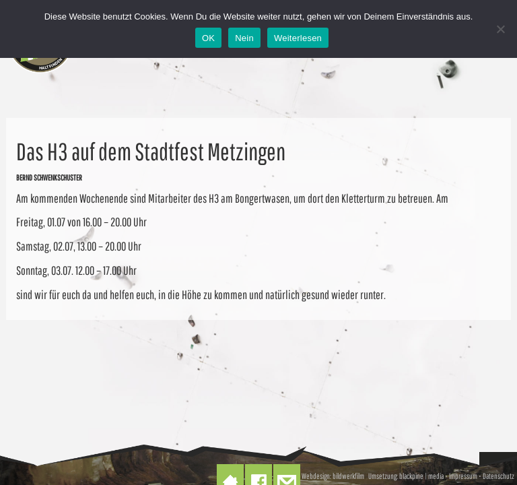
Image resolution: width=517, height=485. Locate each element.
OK (208, 38)
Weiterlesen (298, 38)
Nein (244, 38)
